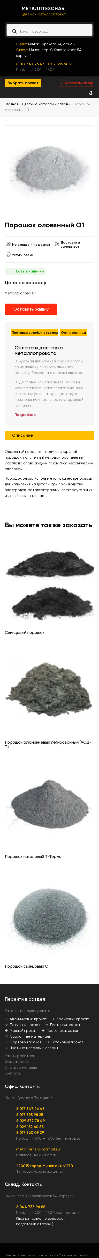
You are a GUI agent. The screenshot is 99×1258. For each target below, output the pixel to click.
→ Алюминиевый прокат (26, 1019)
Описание (22, 435)
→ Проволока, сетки (60, 1030)
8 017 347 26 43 (30, 1108)
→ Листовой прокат (62, 1025)
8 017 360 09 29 (30, 1132)
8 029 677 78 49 (30, 1120)
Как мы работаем (20, 1056)
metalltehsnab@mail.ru (38, 1149)
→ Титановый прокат (65, 1042)
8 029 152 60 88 (30, 1126)
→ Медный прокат (21, 1030)
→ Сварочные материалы (28, 1036)
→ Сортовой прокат (23, 1042)
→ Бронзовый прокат (70, 1019)
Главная (11, 104)
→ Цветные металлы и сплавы (31, 1048)
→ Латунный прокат (22, 1025)
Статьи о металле (21, 1067)
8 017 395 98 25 (59, 64)
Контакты (13, 1073)
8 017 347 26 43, (31, 64)
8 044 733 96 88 (30, 1206)
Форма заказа (17, 1062)
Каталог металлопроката (27, 1011)
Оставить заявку (31, 309)
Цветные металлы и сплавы (46, 104)
